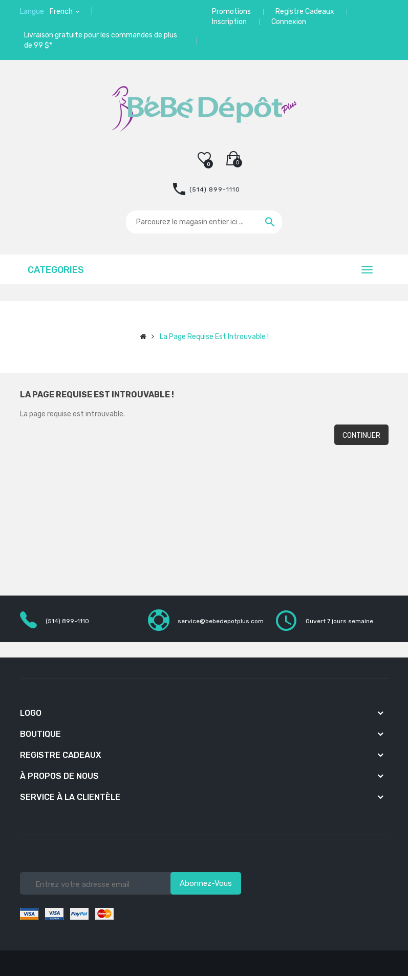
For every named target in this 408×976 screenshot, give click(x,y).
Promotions (231, 11)
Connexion (288, 21)
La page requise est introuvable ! (214, 336)
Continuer (361, 435)
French (62, 11)
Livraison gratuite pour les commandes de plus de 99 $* (100, 40)
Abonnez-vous (206, 883)
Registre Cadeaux (304, 11)
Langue (32, 11)
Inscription (229, 21)
